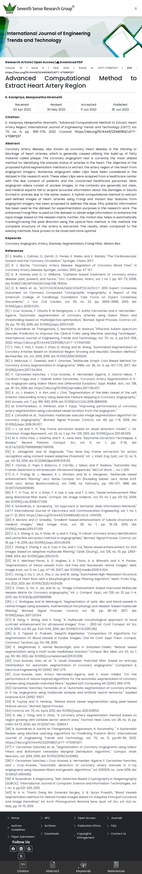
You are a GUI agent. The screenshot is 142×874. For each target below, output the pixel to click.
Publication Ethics (89, 826)
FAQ (113, 826)
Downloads (52, 834)
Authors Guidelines (18, 828)
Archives (50, 826)
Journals (116, 818)
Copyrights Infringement (85, 836)
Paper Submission (23, 837)
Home (15, 818)
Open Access (86, 818)
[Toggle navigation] (136, 8)
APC (47, 818)
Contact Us (118, 834)
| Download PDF (69, 62)
